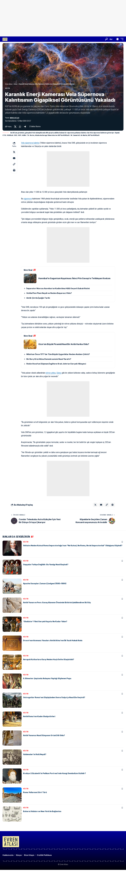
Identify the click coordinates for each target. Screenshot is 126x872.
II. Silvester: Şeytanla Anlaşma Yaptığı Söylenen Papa (49, 680)
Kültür (8, 88)
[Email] (14, 159)
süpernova (28, 200)
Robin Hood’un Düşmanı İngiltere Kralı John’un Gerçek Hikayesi (56, 365)
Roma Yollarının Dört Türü (36, 794)
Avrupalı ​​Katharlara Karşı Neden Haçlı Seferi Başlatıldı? (50, 661)
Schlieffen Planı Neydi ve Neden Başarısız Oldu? (49, 294)
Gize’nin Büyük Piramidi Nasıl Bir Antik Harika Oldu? (63, 345)
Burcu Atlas (15, 118)
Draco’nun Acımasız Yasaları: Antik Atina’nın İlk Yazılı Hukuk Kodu (55, 642)
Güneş (59, 374)
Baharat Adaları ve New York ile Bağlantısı (43, 813)
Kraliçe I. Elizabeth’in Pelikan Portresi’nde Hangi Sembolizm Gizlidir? (57, 775)
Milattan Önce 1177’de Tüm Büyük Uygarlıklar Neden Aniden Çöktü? (58, 356)
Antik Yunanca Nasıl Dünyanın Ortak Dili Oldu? (46, 737)
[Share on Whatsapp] (21, 127)
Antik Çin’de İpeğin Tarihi (38, 299)
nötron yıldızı (51, 374)
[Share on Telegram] (26, 127)
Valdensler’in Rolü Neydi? (35, 756)
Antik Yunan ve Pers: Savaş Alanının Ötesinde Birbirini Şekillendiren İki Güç (60, 604)
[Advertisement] (64, 18)
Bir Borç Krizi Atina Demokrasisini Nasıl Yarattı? (48, 360)
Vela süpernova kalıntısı (30, 144)
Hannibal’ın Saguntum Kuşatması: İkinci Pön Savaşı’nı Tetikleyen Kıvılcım (74, 279)
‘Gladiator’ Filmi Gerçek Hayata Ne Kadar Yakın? (47, 623)
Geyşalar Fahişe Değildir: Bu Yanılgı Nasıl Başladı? (47, 566)
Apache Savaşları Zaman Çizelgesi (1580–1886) (47, 585)
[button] (106, 39)
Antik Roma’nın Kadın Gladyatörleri (40, 718)
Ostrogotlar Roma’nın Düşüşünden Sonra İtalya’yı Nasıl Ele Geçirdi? (57, 699)
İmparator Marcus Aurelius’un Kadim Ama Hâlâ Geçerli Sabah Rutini (58, 290)
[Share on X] (15, 127)
